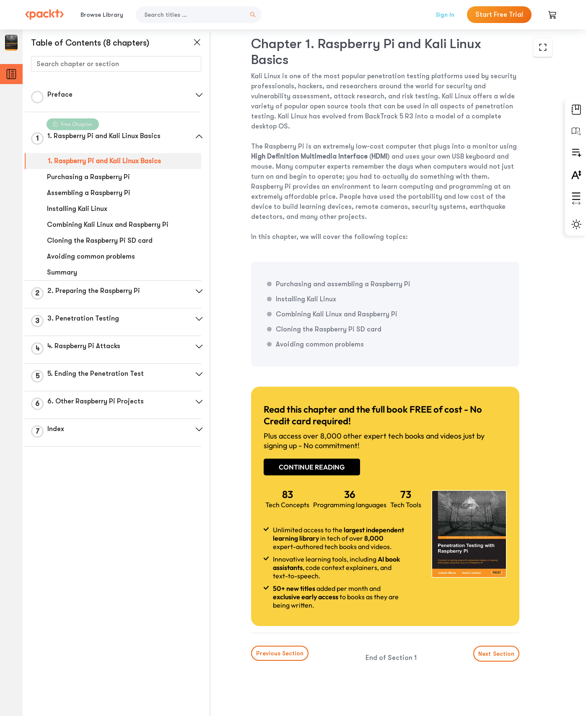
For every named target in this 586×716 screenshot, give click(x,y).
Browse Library (101, 14)
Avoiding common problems (91, 256)
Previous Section (279, 653)
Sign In (445, 14)
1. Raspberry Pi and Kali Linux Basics (104, 161)
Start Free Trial (499, 14)
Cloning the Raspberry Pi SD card (100, 240)
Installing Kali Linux (77, 209)
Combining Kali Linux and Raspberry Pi (108, 224)
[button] (199, 95)
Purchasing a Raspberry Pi (88, 177)
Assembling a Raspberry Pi (88, 193)
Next (496, 653)
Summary (62, 272)
